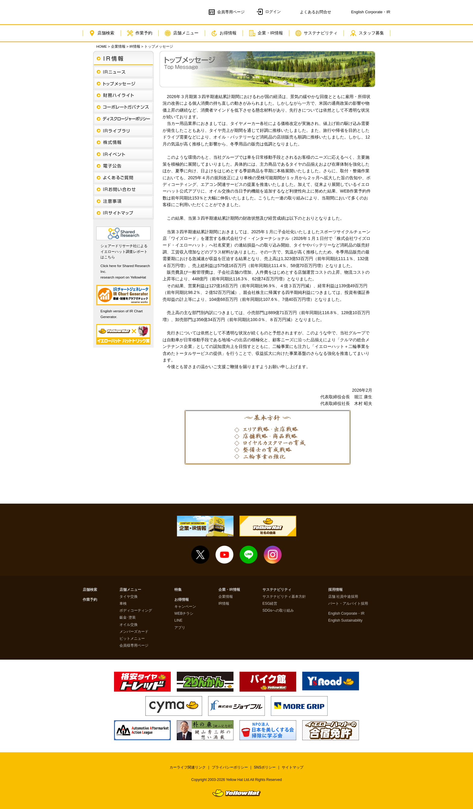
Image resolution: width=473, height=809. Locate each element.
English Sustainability (345, 621)
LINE (178, 621)
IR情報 (134, 46)
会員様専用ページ (133, 646)
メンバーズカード (133, 632)
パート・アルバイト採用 (348, 604)
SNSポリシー (265, 767)
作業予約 (139, 33)
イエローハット (118, 12)
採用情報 (335, 590)
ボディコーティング (135, 611)
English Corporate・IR (346, 614)
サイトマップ (292, 767)
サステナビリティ (316, 33)
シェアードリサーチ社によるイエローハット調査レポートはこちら (124, 251)
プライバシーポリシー (230, 767)
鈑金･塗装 (127, 617)
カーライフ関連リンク (188, 767)
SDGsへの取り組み (278, 611)
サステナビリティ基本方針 (284, 597)
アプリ (179, 628)
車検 (123, 604)
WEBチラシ (183, 614)
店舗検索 (101, 33)
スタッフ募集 (367, 33)
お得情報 (224, 33)
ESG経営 (269, 604)
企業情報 (118, 46)
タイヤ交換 (128, 597)
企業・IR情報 (266, 33)
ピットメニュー (132, 639)
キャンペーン (185, 607)
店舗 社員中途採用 (343, 597)
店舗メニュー (181, 33)
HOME (101, 46)
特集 (178, 590)
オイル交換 (128, 625)
